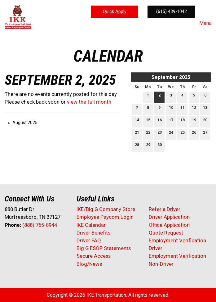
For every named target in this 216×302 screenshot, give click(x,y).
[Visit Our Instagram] (49, 241)
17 (171, 121)
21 (137, 133)
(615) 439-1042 (171, 11)
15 (148, 121)
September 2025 (171, 77)
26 (194, 133)
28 (137, 146)
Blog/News (89, 264)
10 (171, 109)
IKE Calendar (91, 225)
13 (205, 109)
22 (148, 133)
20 (205, 121)
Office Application (170, 225)
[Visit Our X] (19, 241)
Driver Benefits (94, 233)
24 (171, 133)
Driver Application (169, 217)
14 (137, 121)
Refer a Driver (164, 209)
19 (194, 121)
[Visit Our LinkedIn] (29, 241)
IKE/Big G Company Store (106, 209)
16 (159, 121)
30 (159, 146)
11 (182, 109)
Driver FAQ (89, 240)
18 (182, 121)
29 (148, 146)
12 (194, 109)
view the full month (89, 102)
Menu (202, 23)
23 (159, 133)
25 (182, 133)
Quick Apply (114, 11)
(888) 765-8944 (39, 225)
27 (205, 133)
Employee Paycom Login (105, 217)
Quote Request (166, 233)
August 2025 (24, 122)
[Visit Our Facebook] (10, 241)
